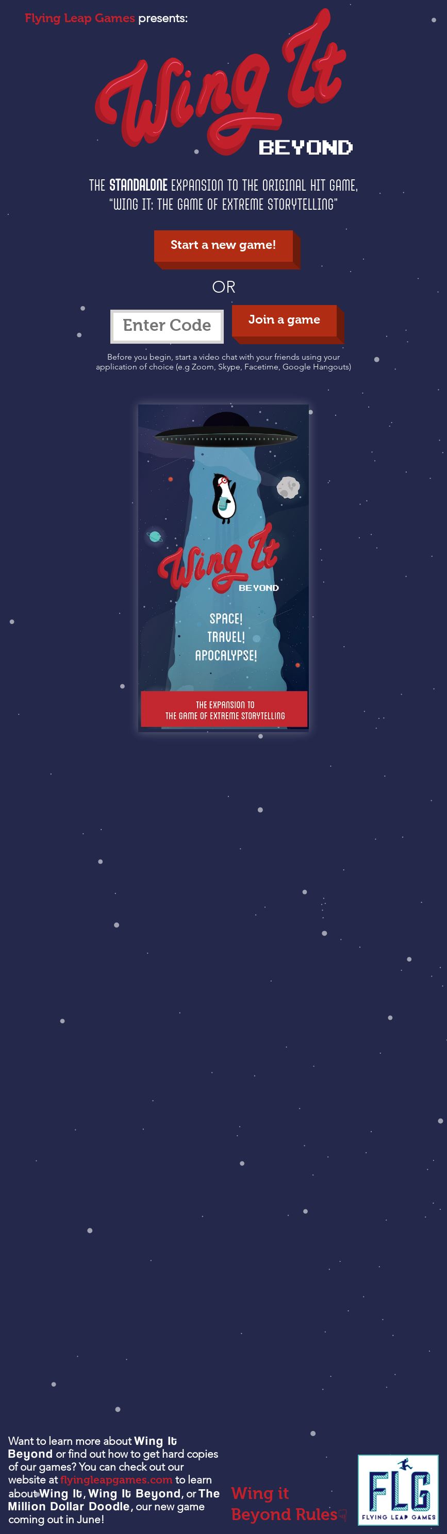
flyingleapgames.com (116, 1480)
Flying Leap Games (80, 19)
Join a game (284, 320)
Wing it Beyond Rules (289, 1506)
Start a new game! (223, 246)
